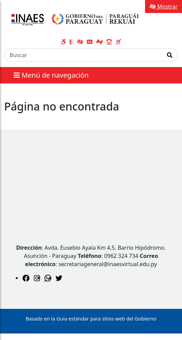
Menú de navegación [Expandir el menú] (51, 75)
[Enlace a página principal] (73, 19)
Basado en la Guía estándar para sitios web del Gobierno (91, 318)
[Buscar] (83, 55)
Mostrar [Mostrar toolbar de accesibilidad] (164, 6)
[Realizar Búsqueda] (170, 55)
